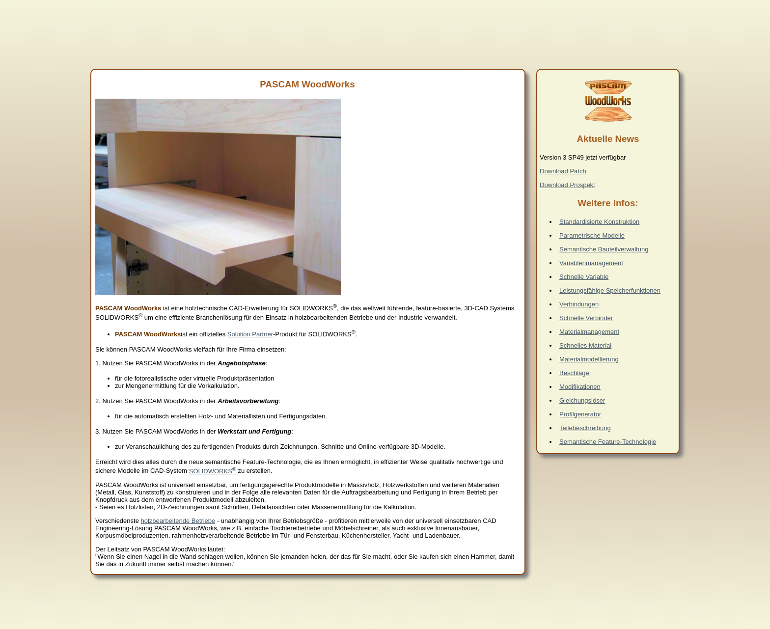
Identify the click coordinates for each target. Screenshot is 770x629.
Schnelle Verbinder (586, 318)
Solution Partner (250, 334)
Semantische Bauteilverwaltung (603, 249)
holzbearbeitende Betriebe (178, 520)
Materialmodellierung (589, 359)
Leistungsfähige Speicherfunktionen (609, 290)
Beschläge (574, 373)
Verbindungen (579, 304)
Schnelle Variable (583, 276)
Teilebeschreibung (585, 428)
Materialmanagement (589, 331)
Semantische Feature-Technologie (607, 441)
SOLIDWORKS (212, 471)
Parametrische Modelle (592, 235)
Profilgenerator (580, 414)
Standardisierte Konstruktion (599, 221)
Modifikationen (580, 386)
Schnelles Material (585, 345)
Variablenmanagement (591, 263)
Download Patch (563, 171)
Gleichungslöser (582, 400)
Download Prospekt (567, 185)
